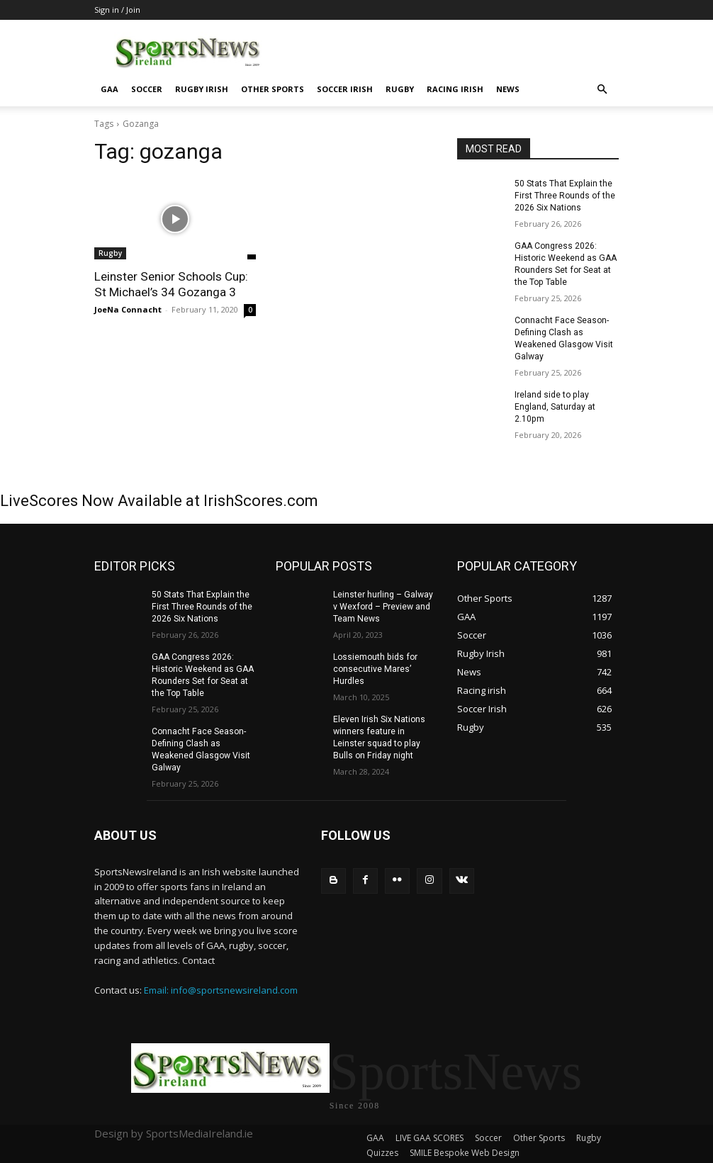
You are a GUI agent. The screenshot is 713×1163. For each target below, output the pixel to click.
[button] (602, 89)
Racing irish (455, 89)
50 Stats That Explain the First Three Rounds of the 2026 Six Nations (564, 196)
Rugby (400, 89)
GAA (109, 89)
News (508, 89)
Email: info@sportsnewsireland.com (221, 986)
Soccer (146, 89)
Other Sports (272, 89)
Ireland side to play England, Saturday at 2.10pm (555, 405)
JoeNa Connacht (128, 309)
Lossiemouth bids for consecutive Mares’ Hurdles (374, 667)
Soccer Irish (345, 89)
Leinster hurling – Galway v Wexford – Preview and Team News (382, 605)
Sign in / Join (117, 9)
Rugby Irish (201, 89)
